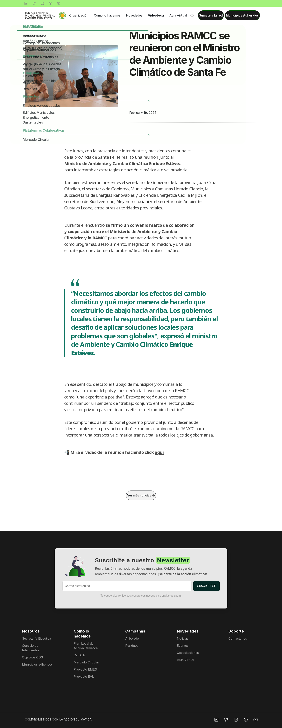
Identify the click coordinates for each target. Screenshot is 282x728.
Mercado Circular (86, 662)
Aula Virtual (185, 660)
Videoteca (156, 15)
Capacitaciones (188, 653)
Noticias (182, 639)
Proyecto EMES (85, 670)
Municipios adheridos (37, 665)
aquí (159, 452)
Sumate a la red (211, 15)
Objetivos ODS (32, 657)
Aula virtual (178, 15)
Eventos (183, 646)
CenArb (79, 655)
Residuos (131, 646)
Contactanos (237, 639)
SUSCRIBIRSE (206, 586)
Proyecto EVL (84, 677)
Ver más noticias (141, 495)
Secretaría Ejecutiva (36, 639)
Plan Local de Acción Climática (86, 646)
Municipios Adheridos (242, 15)
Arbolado (132, 639)
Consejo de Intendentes (30, 648)
